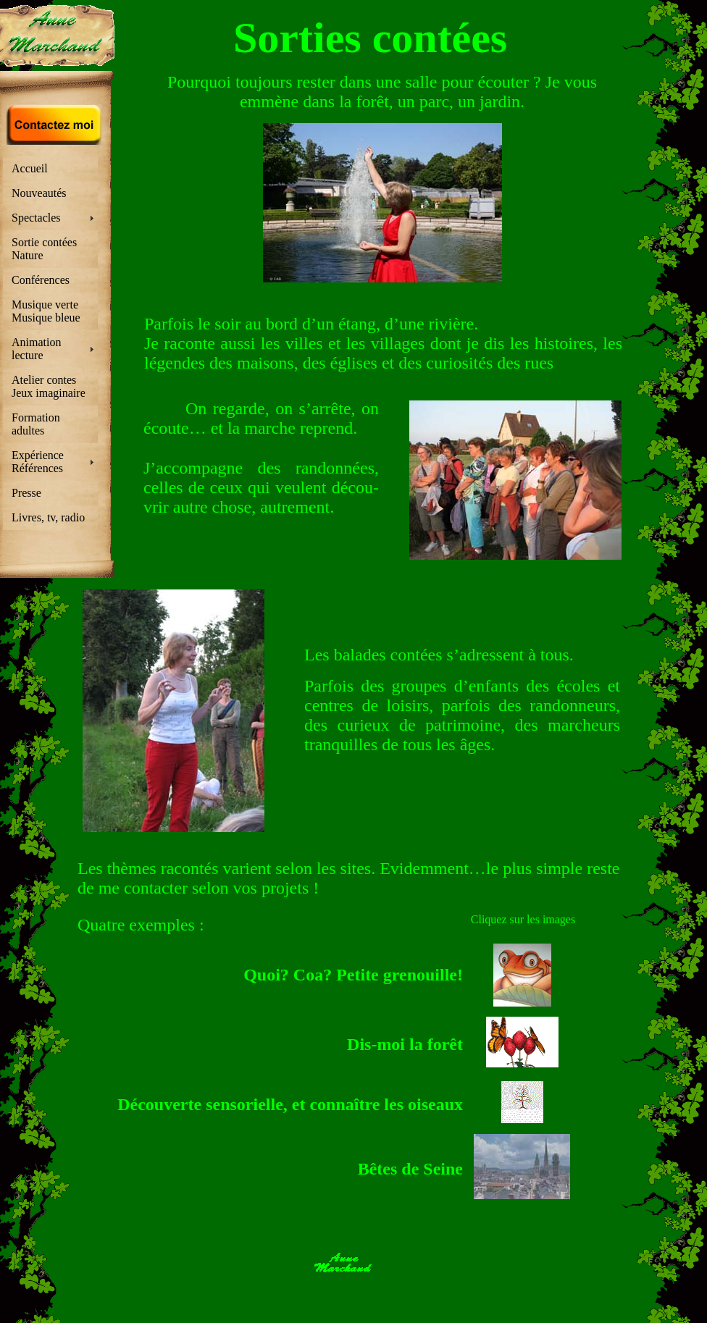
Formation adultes (36, 424)
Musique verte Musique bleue (46, 311)
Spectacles (36, 217)
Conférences (41, 280)
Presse (26, 493)
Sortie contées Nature (44, 248)
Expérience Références (38, 461)
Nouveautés (39, 193)
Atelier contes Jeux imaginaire (48, 386)
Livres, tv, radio (48, 517)
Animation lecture (36, 348)
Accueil (30, 168)
